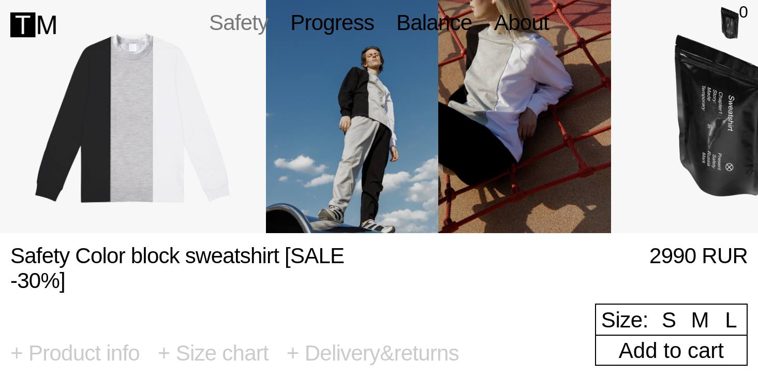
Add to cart (671, 350)
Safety (238, 22)
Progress (332, 22)
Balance (434, 22)
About (521, 22)
